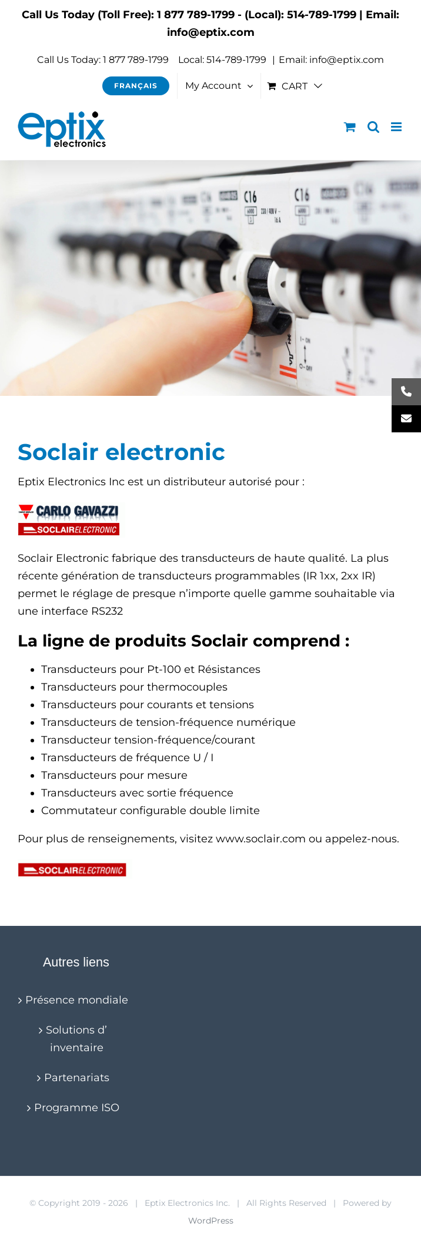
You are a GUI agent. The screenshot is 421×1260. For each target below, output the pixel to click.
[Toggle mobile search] (373, 127)
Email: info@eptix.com (331, 59)
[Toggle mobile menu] (397, 127)
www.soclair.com (261, 838)
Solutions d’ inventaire (76, 1039)
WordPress (210, 1220)
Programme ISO (76, 1107)
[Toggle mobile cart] (350, 127)
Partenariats (76, 1077)
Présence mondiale (76, 1000)
